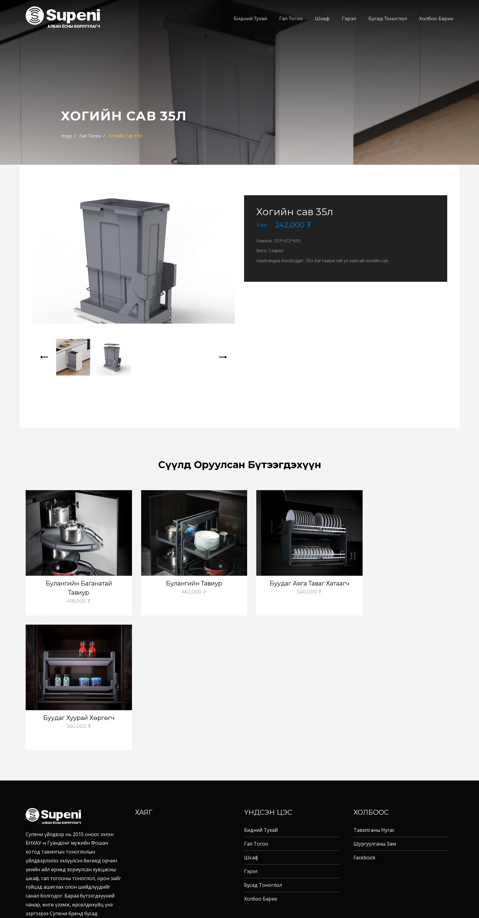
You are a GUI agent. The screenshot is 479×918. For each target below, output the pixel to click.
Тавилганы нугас (373, 695)
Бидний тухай (250, 18)
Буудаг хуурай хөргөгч (403, 583)
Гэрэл (349, 18)
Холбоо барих (436, 18)
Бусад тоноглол (387, 18)
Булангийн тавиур (185, 583)
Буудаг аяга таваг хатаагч (294, 583)
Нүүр (66, 136)
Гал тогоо (291, 18)
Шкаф (322, 18)
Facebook (364, 723)
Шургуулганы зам (374, 709)
